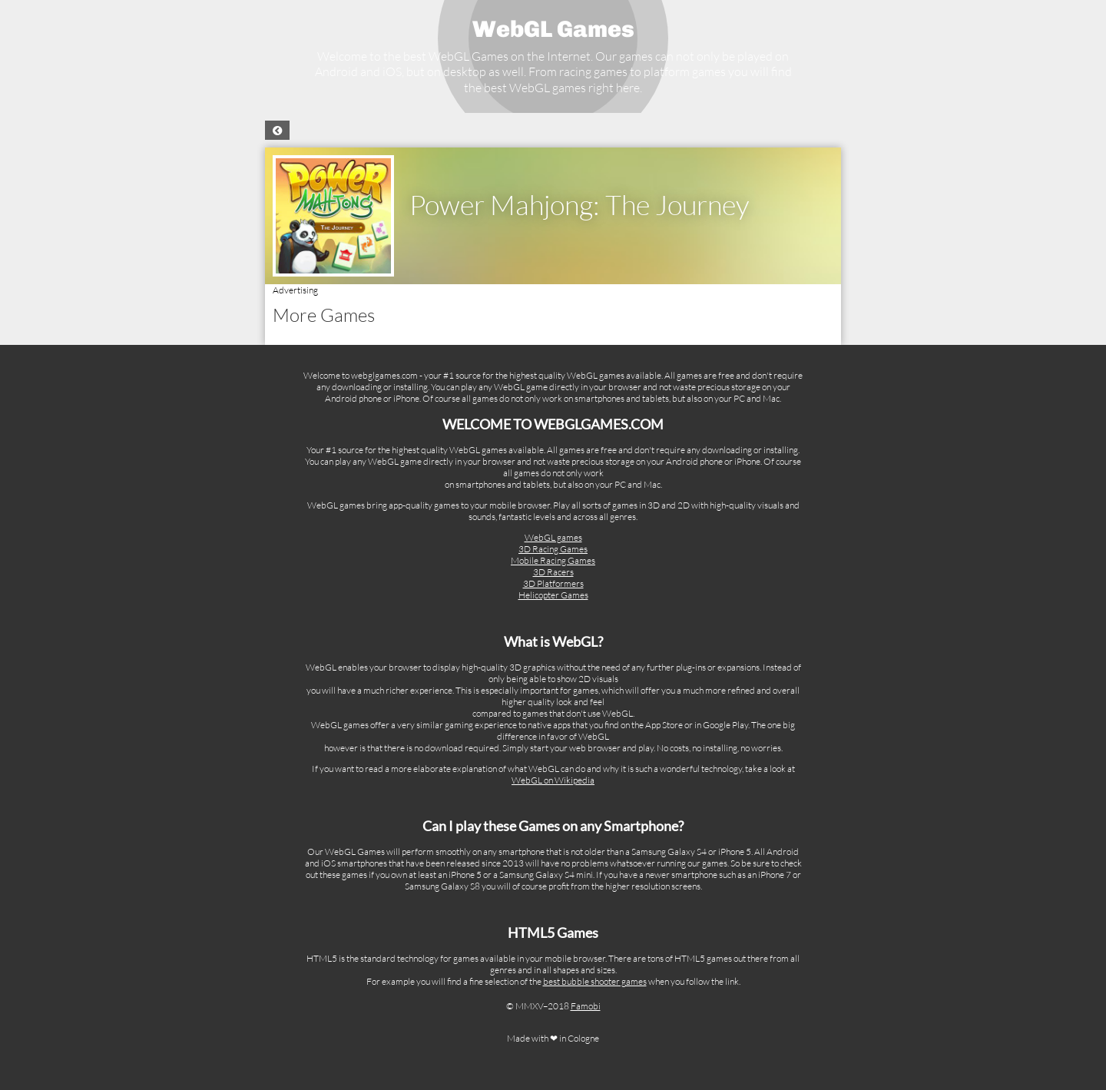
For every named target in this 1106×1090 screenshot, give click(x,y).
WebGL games (553, 537)
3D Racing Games (553, 549)
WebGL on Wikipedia (553, 780)
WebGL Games (553, 29)
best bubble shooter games (595, 981)
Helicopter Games (553, 595)
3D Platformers (553, 583)
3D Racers (553, 572)
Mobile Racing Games (553, 560)
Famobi (586, 1006)
